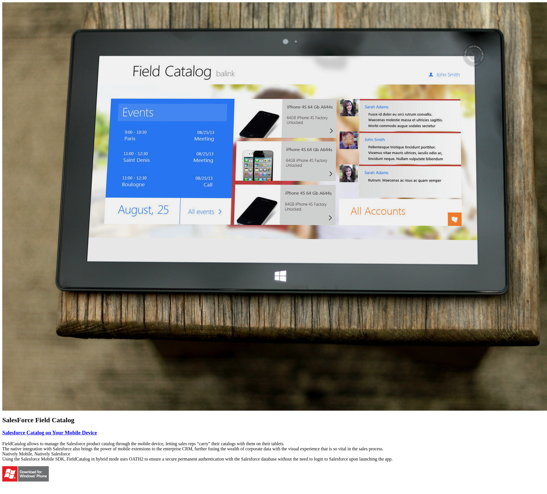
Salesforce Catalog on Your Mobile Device (49, 433)
